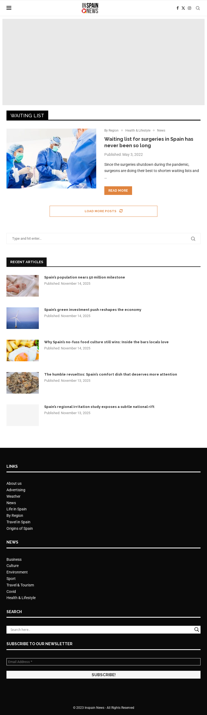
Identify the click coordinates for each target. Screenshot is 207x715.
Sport (11, 579)
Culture (12, 566)
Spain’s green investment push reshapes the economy (92, 310)
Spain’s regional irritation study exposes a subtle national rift (99, 407)
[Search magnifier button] (197, 630)
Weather (13, 496)
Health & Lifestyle (21, 598)
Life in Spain (16, 509)
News (11, 503)
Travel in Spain (18, 522)
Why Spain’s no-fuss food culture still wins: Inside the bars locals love (106, 342)
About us (14, 484)
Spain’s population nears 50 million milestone (84, 278)
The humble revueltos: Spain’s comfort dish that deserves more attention (110, 375)
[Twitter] (183, 8)
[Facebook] (178, 8)
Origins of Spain (19, 529)
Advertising (15, 490)
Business (14, 560)
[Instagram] (189, 8)
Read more (118, 191)
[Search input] (101, 630)
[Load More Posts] (103, 211)
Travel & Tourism (20, 585)
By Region (14, 516)
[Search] (198, 8)
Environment (17, 572)
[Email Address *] (103, 662)
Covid (11, 592)
